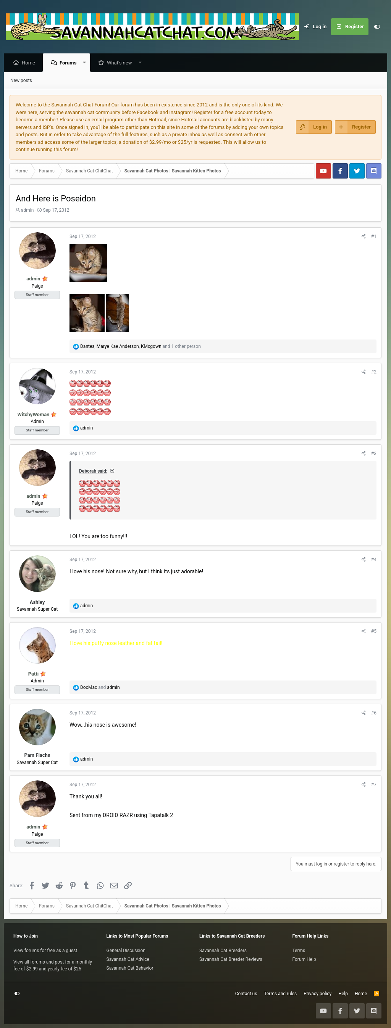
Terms (298, 950)
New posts (21, 81)
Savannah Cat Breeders (223, 950)
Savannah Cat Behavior (130, 968)
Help (343, 993)
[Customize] (376, 26)
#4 (373, 560)
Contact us (246, 993)
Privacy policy (317, 993)
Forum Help (304, 959)
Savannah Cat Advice (128, 959)
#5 (373, 631)
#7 (373, 785)
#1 (373, 237)
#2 (373, 372)
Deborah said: (93, 471)
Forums (69, 63)
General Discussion (126, 950)
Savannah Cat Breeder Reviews (230, 959)
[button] (86, 63)
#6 (373, 713)
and (100, 687)
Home (30, 63)
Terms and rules (280, 993)
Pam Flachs (37, 755)
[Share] (363, 236)
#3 (373, 454)
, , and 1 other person (140, 346)
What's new (121, 63)
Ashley (37, 602)
